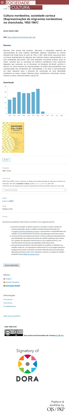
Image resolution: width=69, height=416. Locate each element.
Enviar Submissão (11, 265)
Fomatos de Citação (10, 190)
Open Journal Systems (11, 316)
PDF (7, 160)
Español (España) (12, 282)
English (9, 279)
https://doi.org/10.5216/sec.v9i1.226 (21, 37)
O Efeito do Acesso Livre (30, 254)
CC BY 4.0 (59, 335)
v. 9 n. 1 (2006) (24, 9)
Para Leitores (7, 299)
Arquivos (13, 9)
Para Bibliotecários (9, 306)
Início (5, 9)
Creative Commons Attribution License (26, 231)
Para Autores (7, 303)
